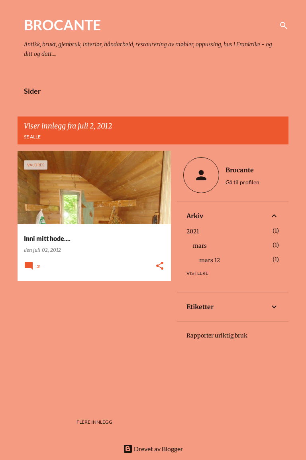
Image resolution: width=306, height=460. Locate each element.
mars (200, 245)
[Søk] (283, 25)
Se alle (32, 137)
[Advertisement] (91, 343)
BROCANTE (62, 25)
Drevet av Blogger (153, 448)
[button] (160, 266)
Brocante (240, 170)
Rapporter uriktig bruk (216, 335)
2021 (192, 231)
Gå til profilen (242, 182)
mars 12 (209, 260)
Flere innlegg (94, 422)
